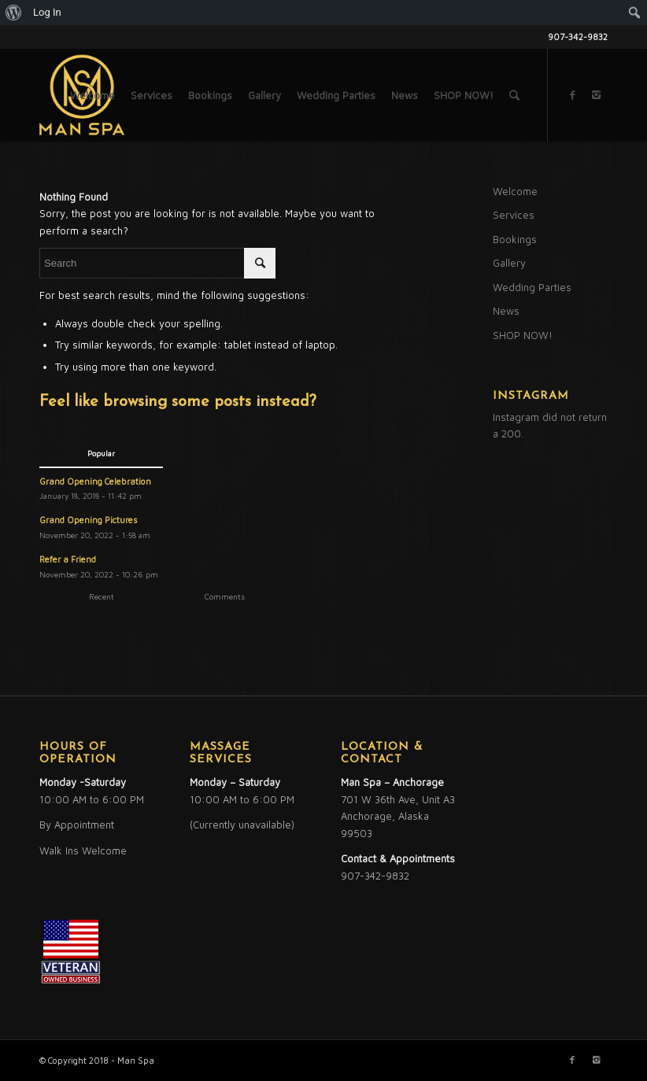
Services (513, 214)
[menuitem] (14, 12)
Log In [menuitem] (47, 12)
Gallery (509, 262)
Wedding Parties (532, 287)
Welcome (515, 191)
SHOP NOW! (523, 335)
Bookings (515, 239)
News (506, 310)
